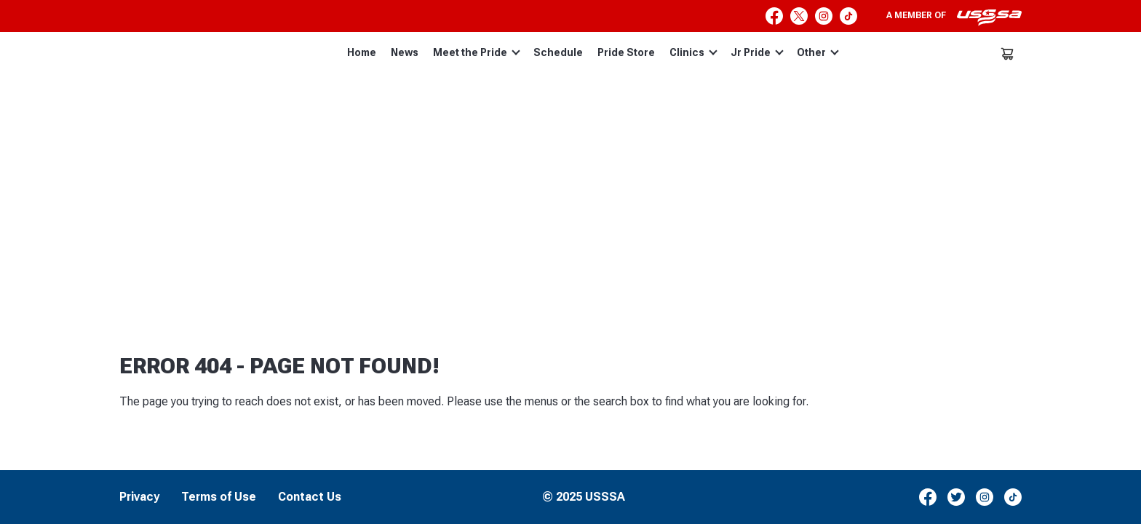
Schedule (558, 52)
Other (818, 52)
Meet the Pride (476, 52)
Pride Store (626, 52)
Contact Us (309, 497)
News (404, 52)
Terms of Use (218, 497)
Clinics (693, 52)
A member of (954, 17)
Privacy (139, 497)
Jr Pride (757, 52)
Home (361, 52)
